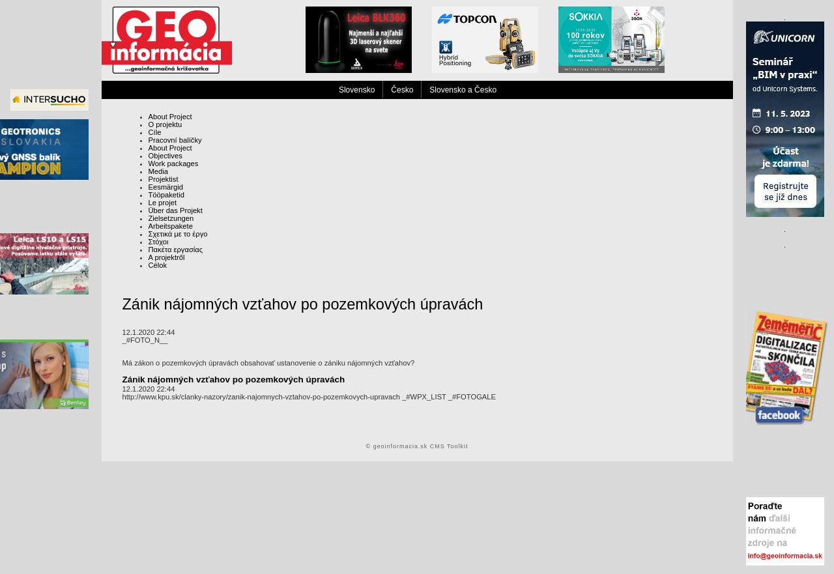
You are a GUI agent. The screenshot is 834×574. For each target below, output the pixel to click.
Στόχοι (159, 242)
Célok (158, 265)
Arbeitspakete (171, 226)
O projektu (165, 124)
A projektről (167, 257)
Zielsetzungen (171, 218)
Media (158, 171)
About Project (170, 117)
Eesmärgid (166, 187)
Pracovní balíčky (175, 140)
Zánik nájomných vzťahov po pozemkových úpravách (233, 379)
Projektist (164, 179)
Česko (402, 89)
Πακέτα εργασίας (176, 249)
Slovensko (357, 89)
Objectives (165, 156)
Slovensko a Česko (462, 89)
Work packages (174, 163)
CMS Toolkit (449, 446)
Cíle (155, 132)
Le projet (163, 203)
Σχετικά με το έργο (178, 234)
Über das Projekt (176, 210)
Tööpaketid (166, 195)
